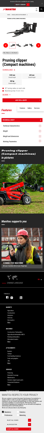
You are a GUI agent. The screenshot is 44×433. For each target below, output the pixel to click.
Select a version (22, 4)
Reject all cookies (19, 420)
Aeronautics (10, 320)
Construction (11, 313)
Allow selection (19, 424)
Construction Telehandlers (14, 332)
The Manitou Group (12, 391)
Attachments (10, 348)
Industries (10, 315)
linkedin (22, 297)
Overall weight (12, 83)
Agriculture (10, 310)
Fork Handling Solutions (14, 356)
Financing (10, 373)
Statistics (22, 412)
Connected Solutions (13, 382)
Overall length (12, 77)
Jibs (8, 361)
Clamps (9, 353)
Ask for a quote (28, 100)
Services (9, 369)
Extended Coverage (12, 375)
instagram (13, 297)
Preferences (8, 415)
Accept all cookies (19, 429)
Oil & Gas (9, 318)
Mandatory (7, 412)
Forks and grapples (12, 358)
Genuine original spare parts (15, 380)
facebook (6, 297)
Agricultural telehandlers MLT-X (16, 334)
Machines (9, 329)
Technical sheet (7, 70)
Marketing (22, 415)
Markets (9, 307)
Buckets (9, 351)
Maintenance (11, 377)
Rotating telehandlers (13, 337)
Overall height (32, 77)
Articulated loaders (12, 339)
